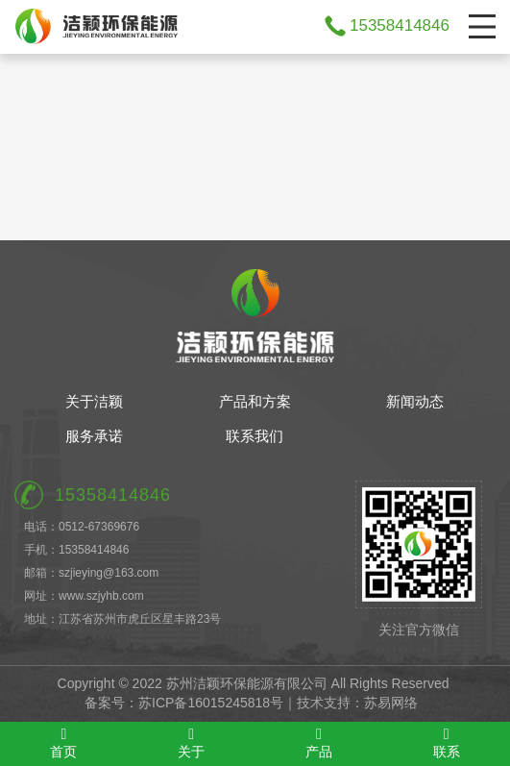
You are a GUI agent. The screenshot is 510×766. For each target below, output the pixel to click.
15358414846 (399, 25)
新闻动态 (415, 401)
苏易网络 (391, 702)
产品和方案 (255, 401)
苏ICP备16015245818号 (210, 702)
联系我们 (254, 436)
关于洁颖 (94, 401)
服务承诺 (94, 436)
